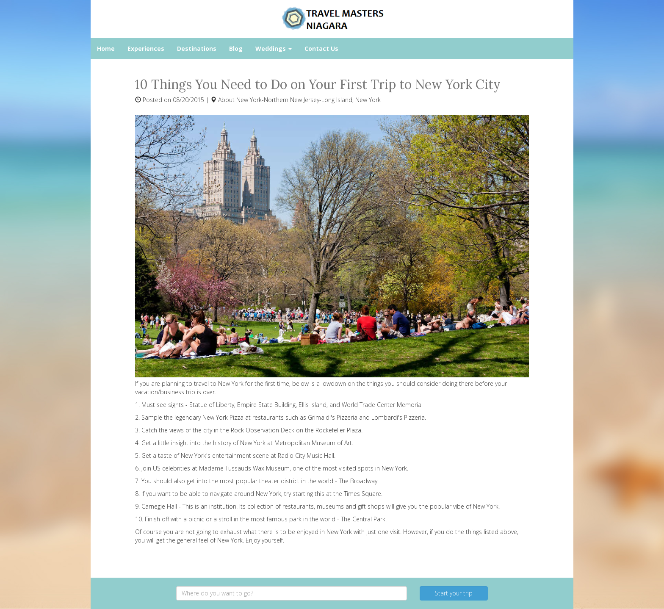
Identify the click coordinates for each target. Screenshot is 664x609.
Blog (236, 48)
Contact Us (321, 48)
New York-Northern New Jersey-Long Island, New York (308, 100)
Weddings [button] (273, 48)
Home (106, 48)
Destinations (196, 48)
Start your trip (454, 593)
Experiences (145, 48)
